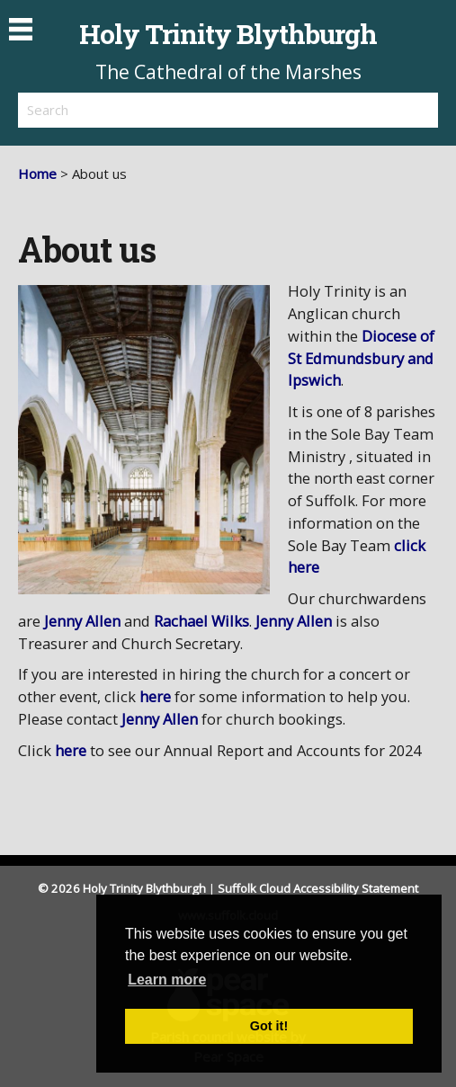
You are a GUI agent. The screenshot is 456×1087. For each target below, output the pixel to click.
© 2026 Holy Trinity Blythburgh (122, 888)
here (155, 696)
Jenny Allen (80, 620)
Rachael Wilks (199, 620)
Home (37, 174)
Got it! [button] (269, 1026)
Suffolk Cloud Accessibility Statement (318, 888)
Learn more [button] (167, 979)
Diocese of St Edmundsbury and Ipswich (361, 358)
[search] (123, 110)
